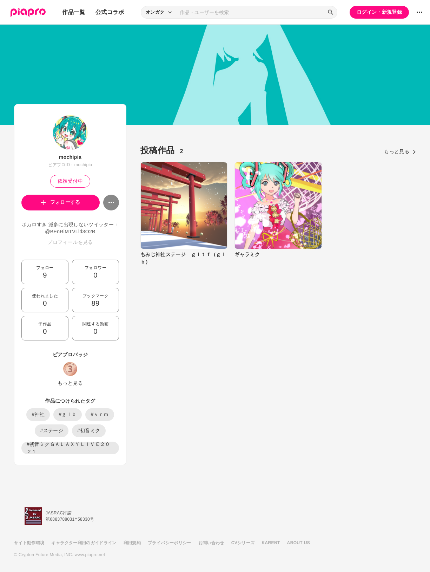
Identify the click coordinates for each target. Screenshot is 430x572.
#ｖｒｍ (99, 414)
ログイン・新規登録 (379, 12)
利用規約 (132, 542)
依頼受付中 (70, 181)
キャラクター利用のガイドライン (83, 542)
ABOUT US (298, 542)
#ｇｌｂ (68, 414)
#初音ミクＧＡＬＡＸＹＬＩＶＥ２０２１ (68, 448)
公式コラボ (109, 12)
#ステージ (51, 430)
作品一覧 (73, 12)
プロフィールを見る (70, 242)
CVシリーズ (243, 542)
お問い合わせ (211, 542)
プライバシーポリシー (169, 542)
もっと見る (70, 383)
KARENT (271, 542)
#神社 (38, 414)
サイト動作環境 (29, 542)
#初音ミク (88, 430)
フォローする (60, 202)
